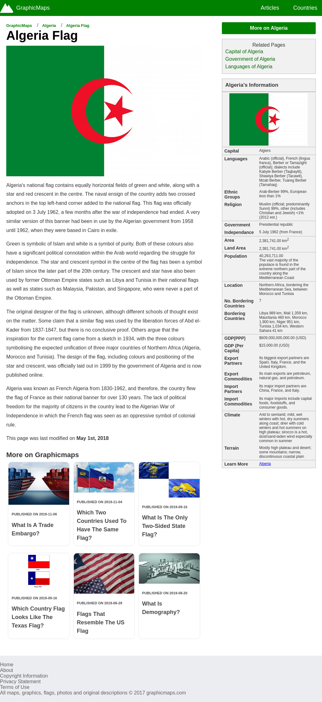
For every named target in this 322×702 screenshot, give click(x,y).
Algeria (49, 25)
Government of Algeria (250, 59)
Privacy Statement (20, 681)
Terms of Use (14, 687)
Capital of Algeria (244, 51)
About (6, 670)
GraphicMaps (19, 25)
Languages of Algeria (248, 66)
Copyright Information (24, 676)
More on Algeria (269, 28)
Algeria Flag (77, 25)
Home (6, 664)
